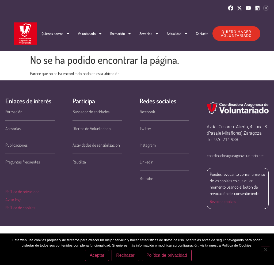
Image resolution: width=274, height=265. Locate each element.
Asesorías (13, 128)
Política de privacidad (22, 191)
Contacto (202, 33)
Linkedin (146, 162)
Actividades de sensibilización (96, 145)
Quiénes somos (55, 33)
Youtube (146, 178)
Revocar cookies (223, 201)
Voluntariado (90, 33)
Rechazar (125, 255)
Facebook (147, 111)
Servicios (149, 33)
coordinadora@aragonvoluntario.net (235, 155)
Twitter (145, 128)
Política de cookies (20, 207)
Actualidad (177, 33)
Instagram (148, 145)
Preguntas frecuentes (22, 162)
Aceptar (97, 255)
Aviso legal (13, 199)
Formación (120, 33)
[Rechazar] (265, 249)
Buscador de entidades (91, 111)
